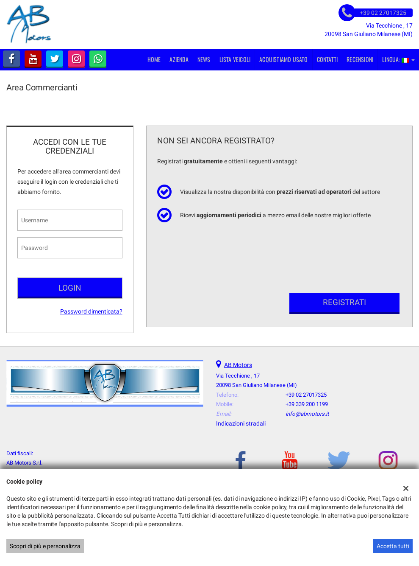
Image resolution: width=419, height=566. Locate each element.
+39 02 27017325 (306, 395)
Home (154, 59)
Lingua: (398, 59)
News (204, 59)
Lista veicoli (235, 59)
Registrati (344, 302)
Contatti (327, 59)
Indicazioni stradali (241, 423)
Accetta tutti (393, 546)
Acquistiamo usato (283, 59)
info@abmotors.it (307, 414)
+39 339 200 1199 (307, 404)
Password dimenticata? (91, 311)
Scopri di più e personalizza (45, 546)
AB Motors (238, 364)
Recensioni (360, 59)
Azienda (178, 59)
